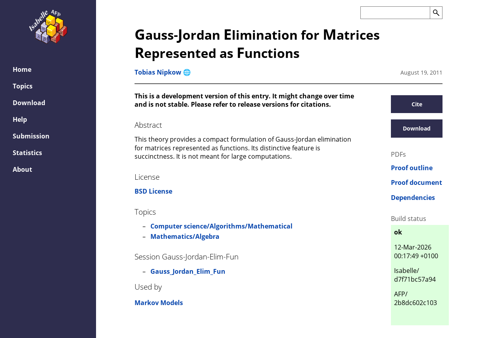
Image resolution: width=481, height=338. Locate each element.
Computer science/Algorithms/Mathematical (221, 226)
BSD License (153, 191)
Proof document (416, 183)
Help (20, 119)
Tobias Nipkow (158, 72)
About (22, 169)
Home (22, 69)
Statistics (27, 152)
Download (29, 102)
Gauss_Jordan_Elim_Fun (187, 271)
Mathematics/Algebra (184, 236)
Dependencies (413, 198)
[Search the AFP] (395, 12)
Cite (417, 104)
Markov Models (159, 302)
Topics (23, 86)
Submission (31, 136)
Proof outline (412, 168)
